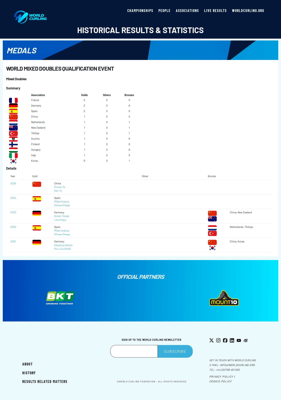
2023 (13, 212)
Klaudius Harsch (63, 245)
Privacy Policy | (222, 376)
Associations (187, 10)
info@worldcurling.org (237, 365)
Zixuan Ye (59, 187)
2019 (12, 241)
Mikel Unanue (61, 201)
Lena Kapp (60, 219)
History (29, 373)
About (27, 364)
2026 (13, 183)
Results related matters (44, 381)
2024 (13, 197)
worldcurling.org (248, 10)
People (164, 10)
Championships (140, 10)
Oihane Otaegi (62, 205)
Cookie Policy (220, 381)
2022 (13, 226)
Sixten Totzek (61, 216)
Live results (215, 10)
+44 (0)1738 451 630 (228, 369)
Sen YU (58, 190)
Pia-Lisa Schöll (62, 248)
